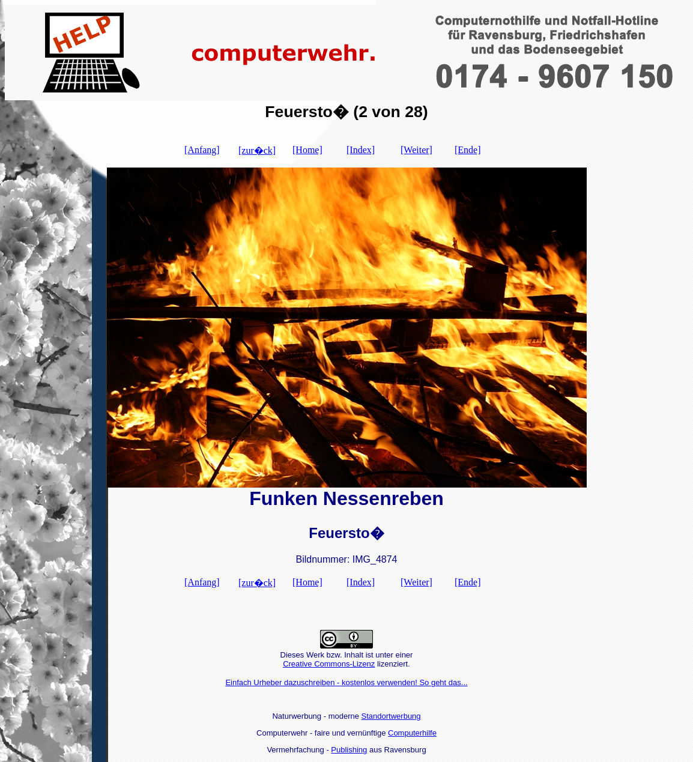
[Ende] (468, 150)
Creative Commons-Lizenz (329, 663)
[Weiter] (416, 150)
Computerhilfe (412, 732)
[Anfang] (202, 150)
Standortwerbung (391, 716)
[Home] (307, 150)
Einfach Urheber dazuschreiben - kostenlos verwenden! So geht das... (346, 682)
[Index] (360, 150)
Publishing (349, 749)
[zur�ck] (257, 150)
